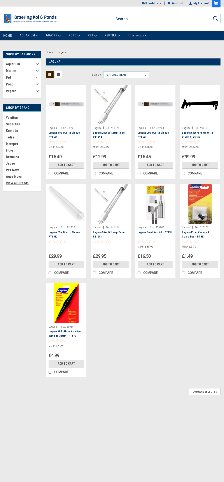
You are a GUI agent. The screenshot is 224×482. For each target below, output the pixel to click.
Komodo (12, 131)
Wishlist (175, 3)
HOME (7, 36)
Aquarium (13, 64)
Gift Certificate (151, 3)
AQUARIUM (28, 35)
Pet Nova (12, 170)
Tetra (10, 137)
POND (74, 35)
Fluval (10, 150)
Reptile (11, 91)
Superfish (13, 124)
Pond (9, 84)
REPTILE (112, 35)
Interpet (12, 144)
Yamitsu (12, 118)
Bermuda (12, 157)
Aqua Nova (14, 176)
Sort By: (97, 74)
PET (92, 35)
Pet (8, 77)
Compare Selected (204, 391)
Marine (11, 71)
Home (49, 52)
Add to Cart (66, 165)
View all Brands (17, 183)
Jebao (10, 163)
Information (138, 35)
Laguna (62, 52)
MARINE (53, 35)
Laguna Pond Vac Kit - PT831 (155, 232)
